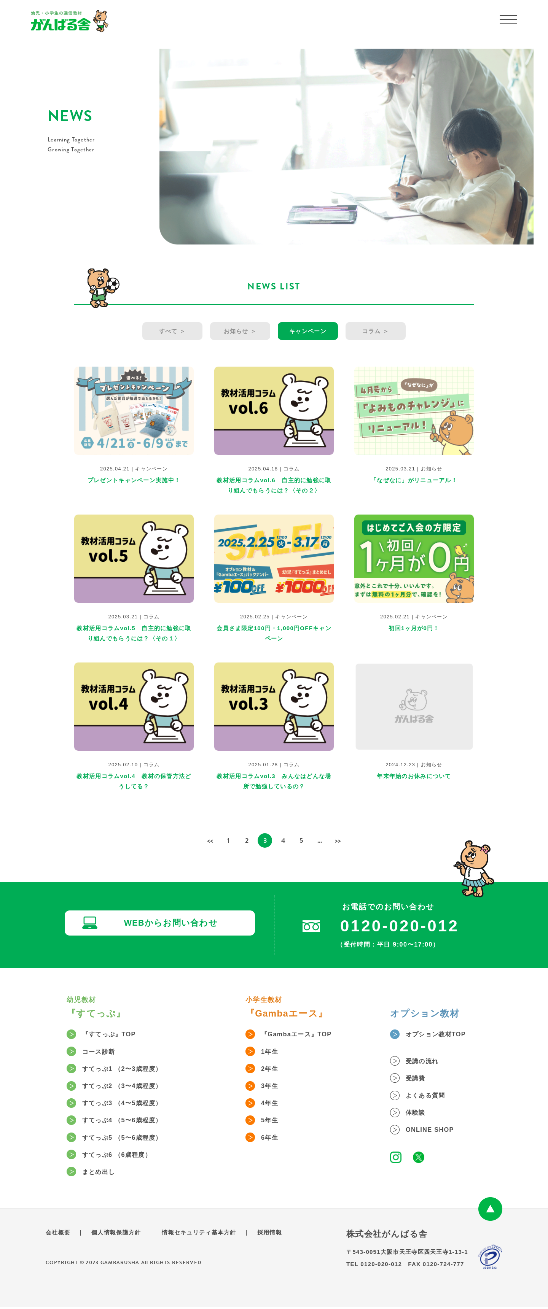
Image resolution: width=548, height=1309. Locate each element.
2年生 (272, 1069)
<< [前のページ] (210, 840)
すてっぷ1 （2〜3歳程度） (128, 1069)
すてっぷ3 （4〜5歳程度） (128, 1104)
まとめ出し (102, 1174)
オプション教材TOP (440, 1034)
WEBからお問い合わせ (173, 924)
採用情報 (279, 1234)
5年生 (272, 1121)
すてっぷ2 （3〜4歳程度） (128, 1086)
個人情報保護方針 (119, 1234)
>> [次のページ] (338, 840)
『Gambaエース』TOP (301, 1034)
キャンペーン (308, 330)
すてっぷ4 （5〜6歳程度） (128, 1121)
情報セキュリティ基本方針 (205, 1234)
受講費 (418, 1078)
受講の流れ (425, 1061)
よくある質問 (429, 1096)
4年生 (272, 1104)
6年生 (272, 1139)
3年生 (272, 1086)
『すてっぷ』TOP (113, 1034)
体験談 (418, 1113)
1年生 (272, 1051)
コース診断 (102, 1051)
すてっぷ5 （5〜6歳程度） (128, 1139)
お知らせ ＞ (239, 330)
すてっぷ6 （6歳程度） (122, 1156)
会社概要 (59, 1234)
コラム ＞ (376, 330)
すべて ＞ (171, 330)
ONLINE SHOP (433, 1131)
